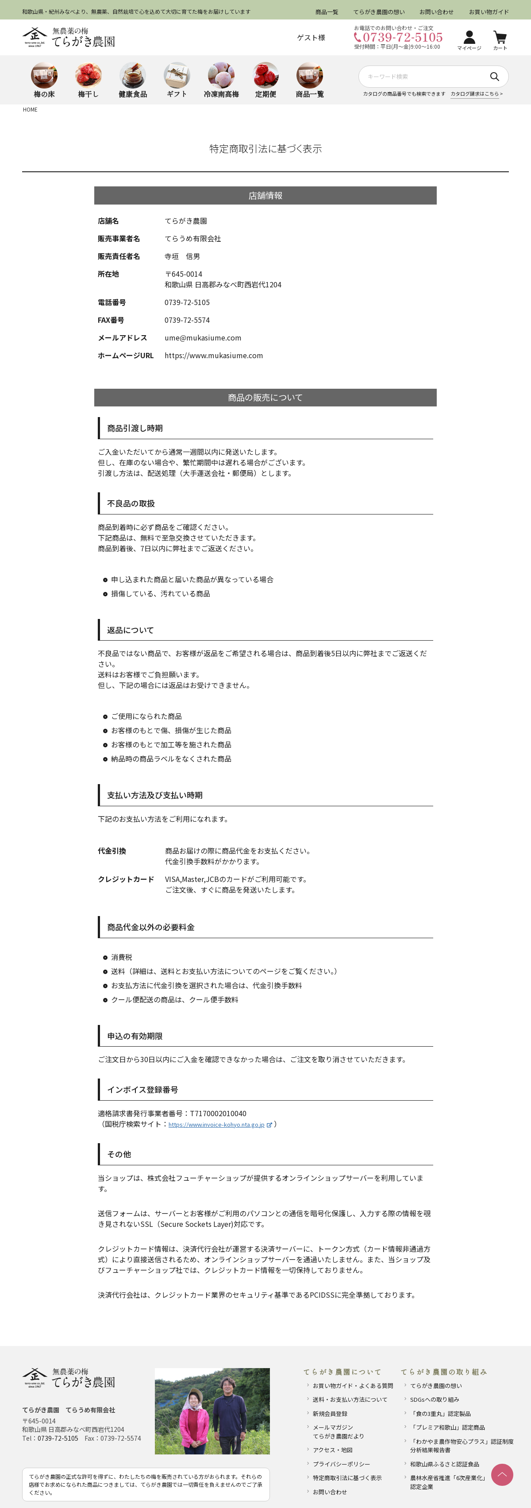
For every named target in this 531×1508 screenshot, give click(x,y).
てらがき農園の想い (379, 12)
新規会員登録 (330, 1413)
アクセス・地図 (333, 1450)
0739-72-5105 (58, 1438)
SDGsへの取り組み (434, 1399)
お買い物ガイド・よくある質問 (353, 1385)
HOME (30, 109)
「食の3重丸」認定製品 (440, 1413)
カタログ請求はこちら (474, 93)
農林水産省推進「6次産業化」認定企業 (449, 1482)
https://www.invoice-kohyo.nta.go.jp (220, 1124)
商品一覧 (327, 12)
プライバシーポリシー (341, 1464)
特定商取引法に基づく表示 (347, 1477)
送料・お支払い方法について (350, 1399)
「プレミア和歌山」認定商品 (447, 1427)
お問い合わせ (436, 12)
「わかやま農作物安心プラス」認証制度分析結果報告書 (458, 1445)
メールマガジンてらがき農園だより (339, 1431)
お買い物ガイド (489, 12)
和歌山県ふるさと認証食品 (444, 1464)
